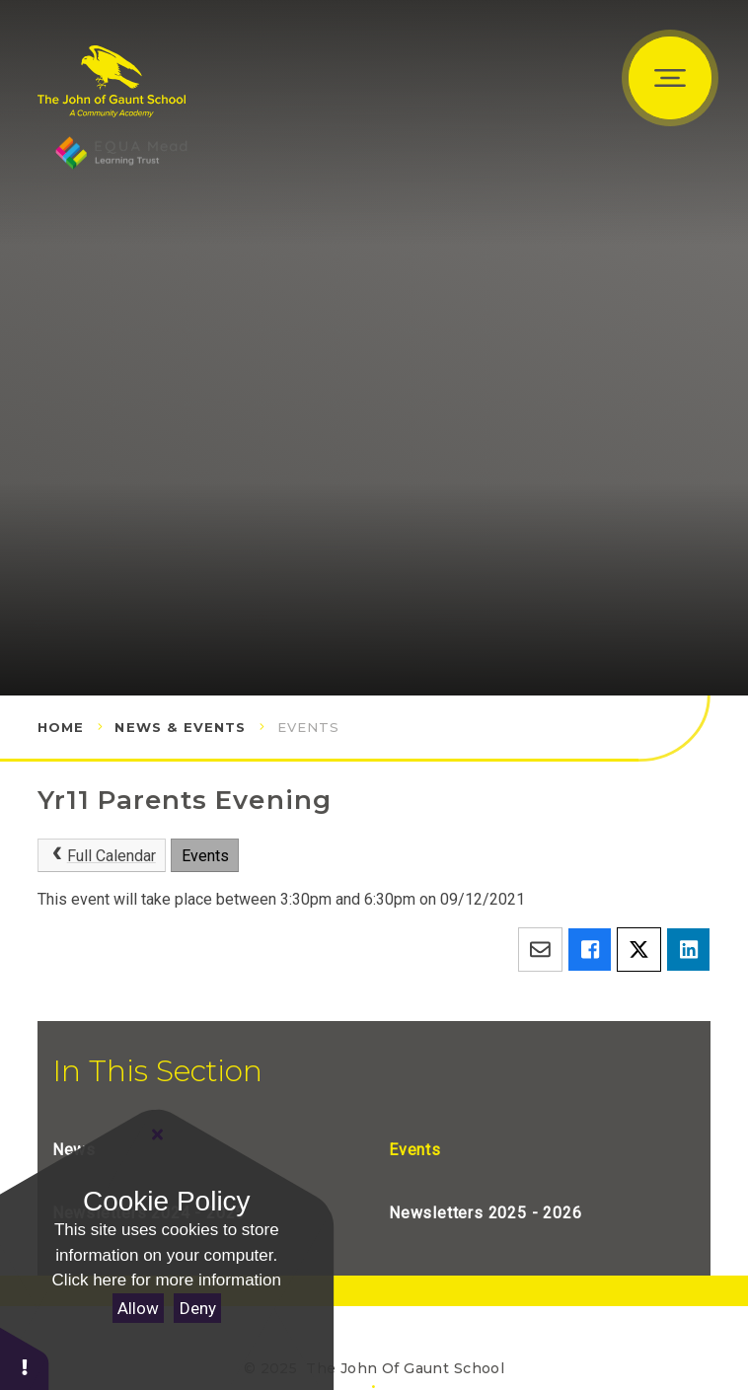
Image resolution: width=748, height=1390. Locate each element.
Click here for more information (166, 1280)
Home (61, 727)
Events (308, 727)
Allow (138, 1308)
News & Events (180, 727)
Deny (198, 1308)
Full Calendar (101, 855)
